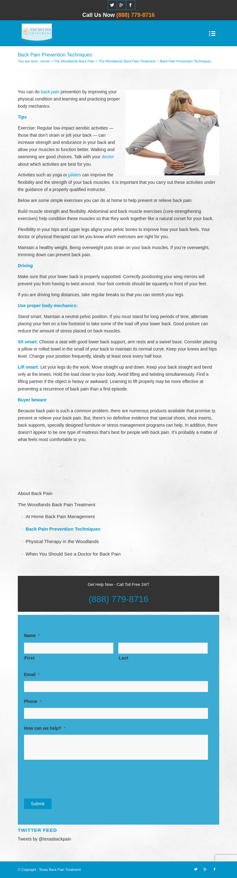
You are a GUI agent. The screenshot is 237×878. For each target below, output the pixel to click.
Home (45, 61)
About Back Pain (35, 493)
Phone (32, 701)
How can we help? (45, 728)
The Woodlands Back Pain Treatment (127, 61)
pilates (74, 174)
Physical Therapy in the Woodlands (62, 541)
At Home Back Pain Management (60, 516)
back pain (50, 91)
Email (32, 674)
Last (123, 658)
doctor (108, 156)
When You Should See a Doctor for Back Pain (73, 554)
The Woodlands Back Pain (74, 61)
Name (32, 635)
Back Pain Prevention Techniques (55, 54)
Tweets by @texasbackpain (44, 838)
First (29, 658)
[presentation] (71, 778)
